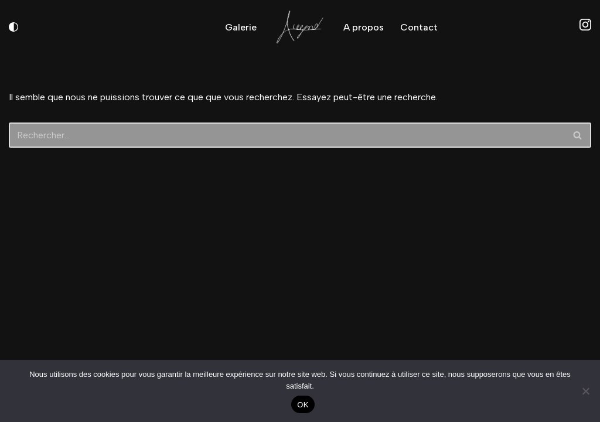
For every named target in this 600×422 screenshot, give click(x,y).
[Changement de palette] (13, 27)
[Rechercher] (287, 135)
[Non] (585, 391)
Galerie (241, 27)
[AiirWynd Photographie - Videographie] (300, 27)
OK (302, 404)
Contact (419, 27)
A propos (363, 27)
